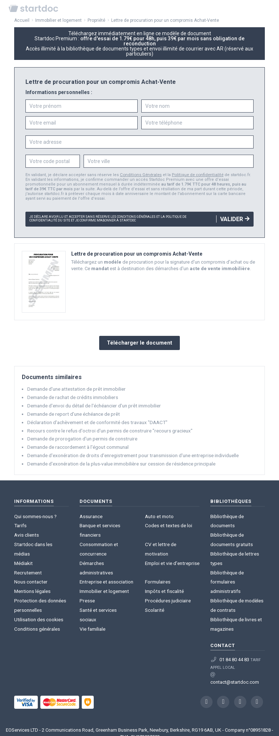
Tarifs (20, 516)
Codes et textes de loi (167, 516)
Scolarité (154, 582)
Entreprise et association (106, 560)
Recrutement (27, 545)
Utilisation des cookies (38, 582)
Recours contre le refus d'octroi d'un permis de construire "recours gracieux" (107, 426)
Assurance (91, 509)
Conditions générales (36, 589)
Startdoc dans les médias (41, 531)
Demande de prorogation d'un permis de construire (81, 434)
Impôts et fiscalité (163, 567)
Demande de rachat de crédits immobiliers (71, 394)
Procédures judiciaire (167, 574)
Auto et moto (159, 509)
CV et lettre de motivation (171, 531)
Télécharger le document (139, 341)
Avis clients (26, 523)
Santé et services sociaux (106, 582)
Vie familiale (92, 589)
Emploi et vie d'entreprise (171, 545)
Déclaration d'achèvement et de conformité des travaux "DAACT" (95, 418)
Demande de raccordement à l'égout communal (77, 442)
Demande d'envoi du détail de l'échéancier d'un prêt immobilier (93, 402)
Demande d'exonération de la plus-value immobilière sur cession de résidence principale (120, 458)
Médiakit (23, 538)
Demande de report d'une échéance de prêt (72, 410)
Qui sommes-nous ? (35, 509)
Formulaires (157, 560)
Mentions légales (32, 560)
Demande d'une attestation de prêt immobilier (75, 386)
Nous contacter (30, 553)
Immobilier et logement (104, 567)
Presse (87, 574)
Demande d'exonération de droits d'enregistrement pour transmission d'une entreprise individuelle (130, 450)
